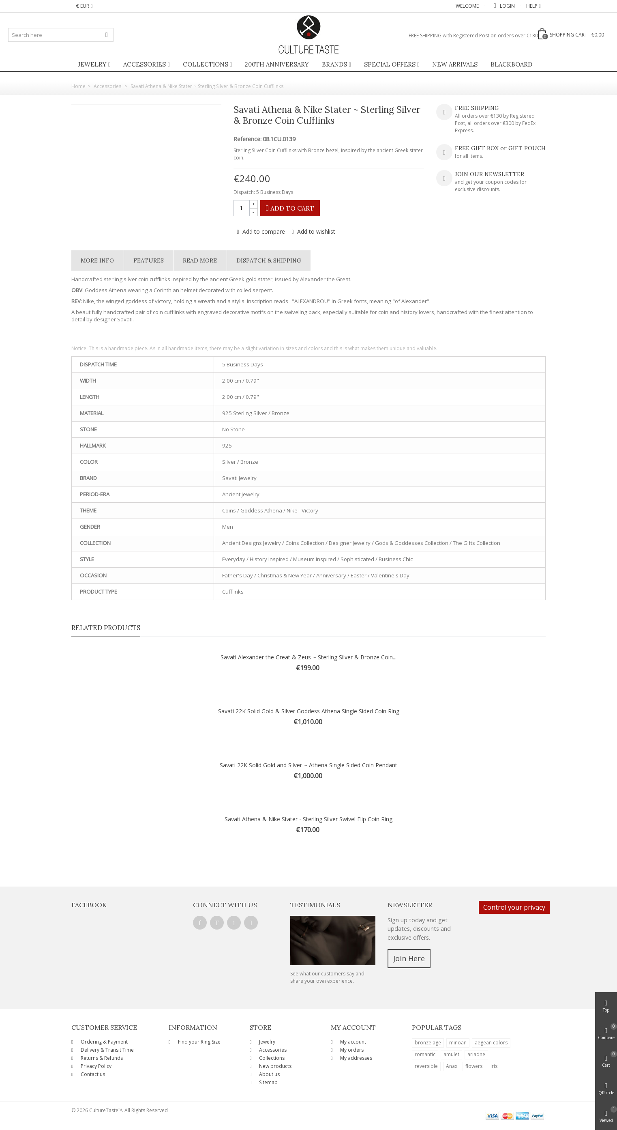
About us (269, 1074)
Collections (205, 64)
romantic (425, 1054)
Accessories (144, 64)
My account (352, 1041)
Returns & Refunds (101, 1058)
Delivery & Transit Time (106, 1049)
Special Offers (390, 64)
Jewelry (92, 64)
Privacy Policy (95, 1066)
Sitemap (268, 1082)
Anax (451, 1066)
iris (494, 1066)
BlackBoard (511, 64)
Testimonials (315, 904)
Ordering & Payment (103, 1041)
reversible (426, 1066)
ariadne (476, 1054)
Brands (334, 64)
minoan (458, 1042)
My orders (351, 1049)
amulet (451, 1054)
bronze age (428, 1042)
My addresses (355, 1058)
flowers (473, 1066)
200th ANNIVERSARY (277, 64)
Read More (200, 260)
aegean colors (491, 1042)
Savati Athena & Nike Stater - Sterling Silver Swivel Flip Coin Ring (308, 819)
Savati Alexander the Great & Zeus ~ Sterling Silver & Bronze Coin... (308, 657)
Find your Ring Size (199, 1041)
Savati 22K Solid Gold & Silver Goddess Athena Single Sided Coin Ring (308, 711)
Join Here (409, 958)
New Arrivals (455, 64)
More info (97, 260)
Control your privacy (514, 907)
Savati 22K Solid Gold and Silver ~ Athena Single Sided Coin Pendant (308, 765)
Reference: (247, 139)
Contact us (92, 1074)
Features (148, 260)
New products (274, 1066)
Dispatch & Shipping (268, 260)
